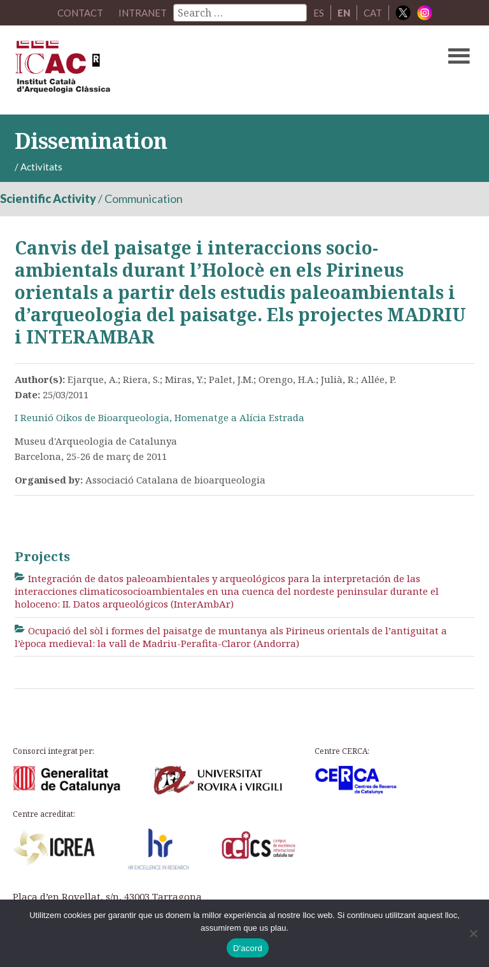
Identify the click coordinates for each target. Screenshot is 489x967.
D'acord (247, 948)
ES (318, 12)
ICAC (195, 70)
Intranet (142, 12)
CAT (373, 12)
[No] (473, 933)
